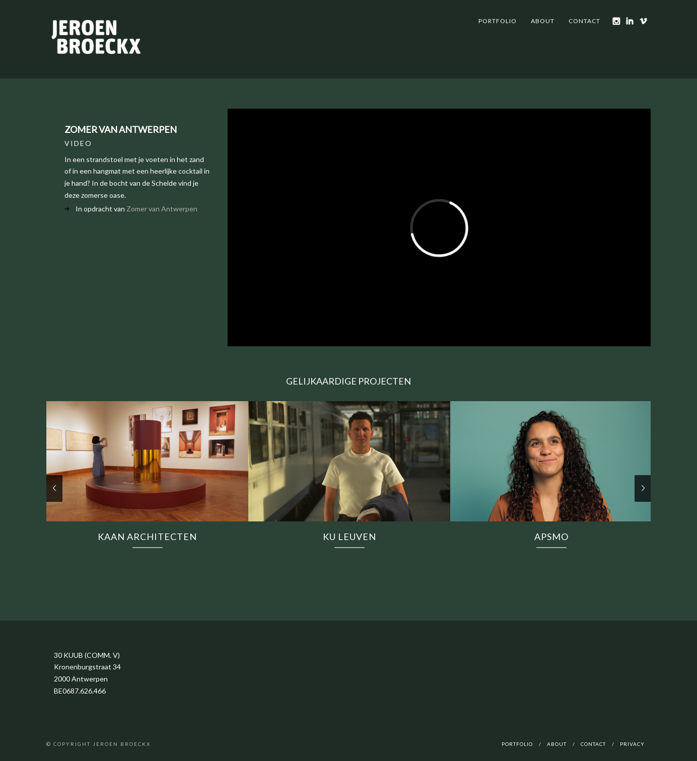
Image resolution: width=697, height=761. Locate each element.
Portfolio (497, 21)
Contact (584, 21)
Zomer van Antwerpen (161, 208)
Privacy (632, 744)
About (542, 21)
